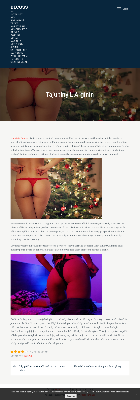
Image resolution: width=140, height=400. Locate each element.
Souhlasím (71, 396)
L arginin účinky (19, 138)
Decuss (19, 7)
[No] (136, 394)
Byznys (28, 356)
